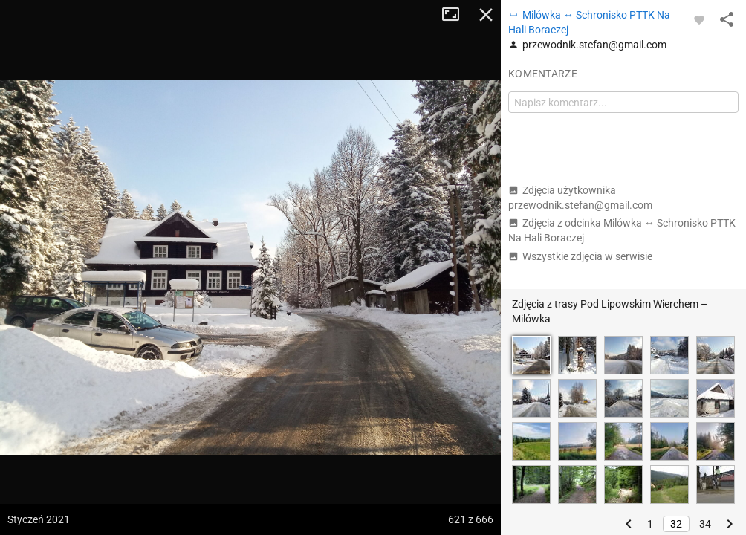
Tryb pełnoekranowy (456, 15)
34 (705, 524)
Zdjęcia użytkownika (580, 197)
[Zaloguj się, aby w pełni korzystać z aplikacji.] (699, 19)
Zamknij (486, 15)
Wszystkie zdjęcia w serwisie (580, 256)
